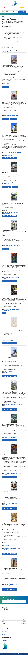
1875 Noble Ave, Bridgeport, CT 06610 (11, 182)
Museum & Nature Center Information (9, 440)
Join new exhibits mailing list (7, 50)
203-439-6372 (4, 614)
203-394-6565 (7, 183)
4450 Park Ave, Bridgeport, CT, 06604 (12, 277)
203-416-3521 (6, 278)
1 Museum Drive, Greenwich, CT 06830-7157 (12, 212)
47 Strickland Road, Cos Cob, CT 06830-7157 (13, 245)
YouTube (4, 634)
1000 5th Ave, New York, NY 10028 (11, 544)
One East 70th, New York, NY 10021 (11, 503)
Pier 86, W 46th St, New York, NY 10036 (12, 371)
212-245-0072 (6, 372)
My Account (17, 7)
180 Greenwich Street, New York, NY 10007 (12, 82)
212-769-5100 (6, 153)
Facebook (4, 630)
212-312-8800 (6, 83)
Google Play (4, 640)
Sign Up (14, 601)
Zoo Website (14, 187)
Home (3, 16)
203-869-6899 (7, 247)
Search (22, 11)
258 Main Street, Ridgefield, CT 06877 (12, 115)
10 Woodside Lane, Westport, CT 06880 (12, 309)
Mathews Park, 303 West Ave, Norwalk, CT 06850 (13, 473)
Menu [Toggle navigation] (4, 14)
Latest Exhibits (13, 119)
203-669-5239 (7, 32)
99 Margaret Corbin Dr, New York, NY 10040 (12, 548)
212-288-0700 (6, 504)
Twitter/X (4, 633)
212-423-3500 (6, 339)
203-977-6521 (6, 436)
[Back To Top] (14, 652)
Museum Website (6, 87)
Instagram (4, 631)
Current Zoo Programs (6, 187)
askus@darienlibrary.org (6, 612)
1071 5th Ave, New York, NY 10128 (11, 337)
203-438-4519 (6, 117)
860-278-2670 (7, 585)
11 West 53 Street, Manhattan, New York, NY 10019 (14, 404)
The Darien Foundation (21, 653)
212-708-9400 (6, 405)
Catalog (4, 9)
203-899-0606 (7, 474)
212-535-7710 (6, 545)
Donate (22, 7)
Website (8, 9)
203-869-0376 (7, 213)
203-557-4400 (7, 310)
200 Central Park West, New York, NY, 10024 (13, 152)
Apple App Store (5, 638)
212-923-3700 (6, 549)
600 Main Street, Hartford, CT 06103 (11, 584)
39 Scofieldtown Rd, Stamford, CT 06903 (12, 435)
